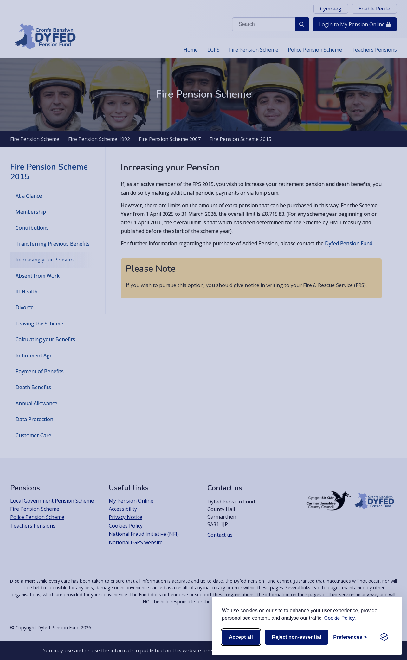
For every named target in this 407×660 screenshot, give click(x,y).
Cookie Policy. (340, 618)
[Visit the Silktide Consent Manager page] (384, 637)
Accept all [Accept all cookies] (241, 637)
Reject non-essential (296, 637)
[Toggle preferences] (350, 637)
